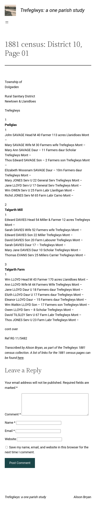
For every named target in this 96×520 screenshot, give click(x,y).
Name (10, 432)
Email (10, 440)
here (21, 358)
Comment (13, 396)
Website (10, 448)
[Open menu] (7, 22)
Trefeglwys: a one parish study (52, 10)
